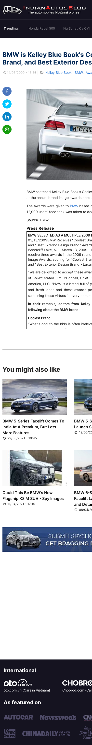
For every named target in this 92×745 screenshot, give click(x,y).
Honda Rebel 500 (41, 28)
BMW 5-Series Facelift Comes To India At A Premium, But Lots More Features (33, 427)
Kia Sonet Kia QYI (76, 28)
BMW (79, 72)
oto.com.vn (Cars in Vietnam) (27, 690)
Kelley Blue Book (58, 72)
